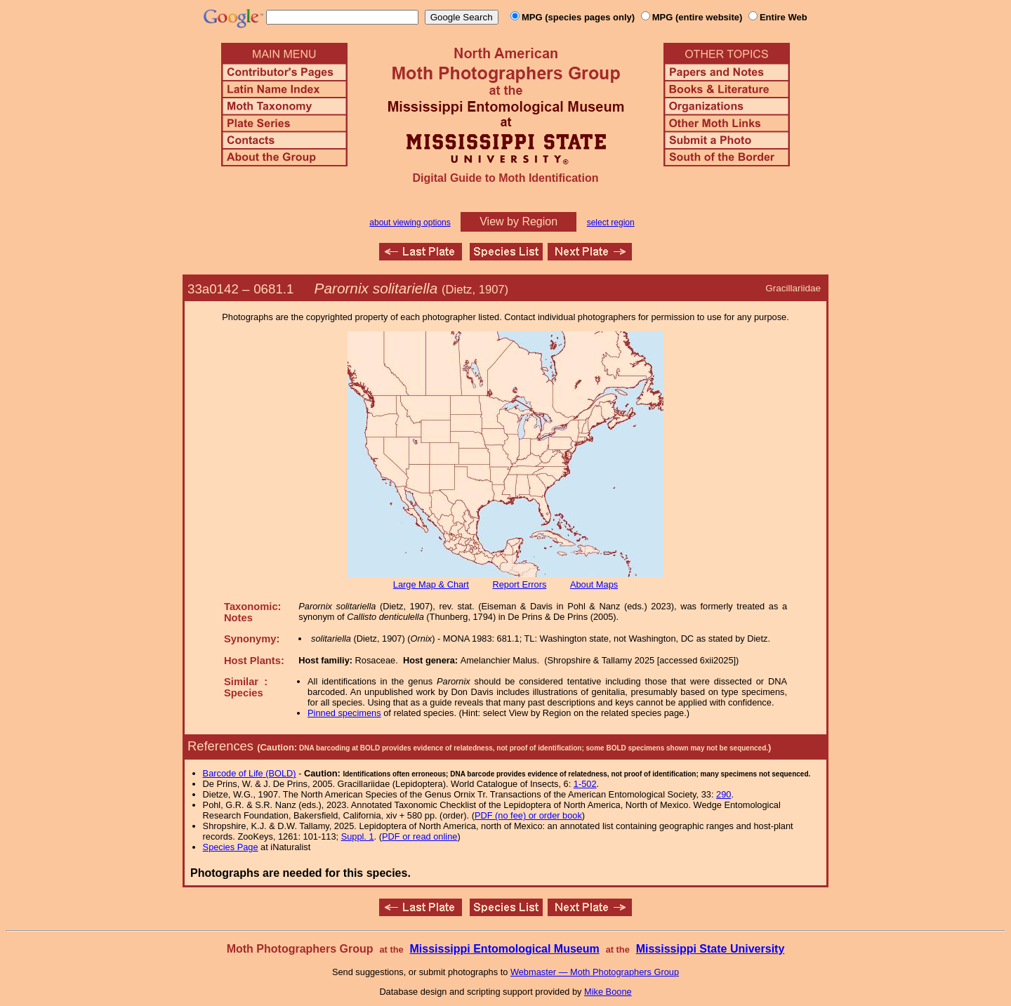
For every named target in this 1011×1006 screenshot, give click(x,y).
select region (611, 222)
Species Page (230, 847)
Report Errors (520, 584)
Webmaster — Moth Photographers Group (594, 972)
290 (723, 794)
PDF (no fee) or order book (528, 815)
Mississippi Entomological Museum (504, 949)
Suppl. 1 (357, 836)
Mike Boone (608, 991)
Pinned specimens (344, 713)
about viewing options (409, 222)
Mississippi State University (710, 949)
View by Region (518, 221)
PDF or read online (419, 836)
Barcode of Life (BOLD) (249, 773)
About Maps (594, 584)
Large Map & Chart (431, 584)
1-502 (585, 784)
